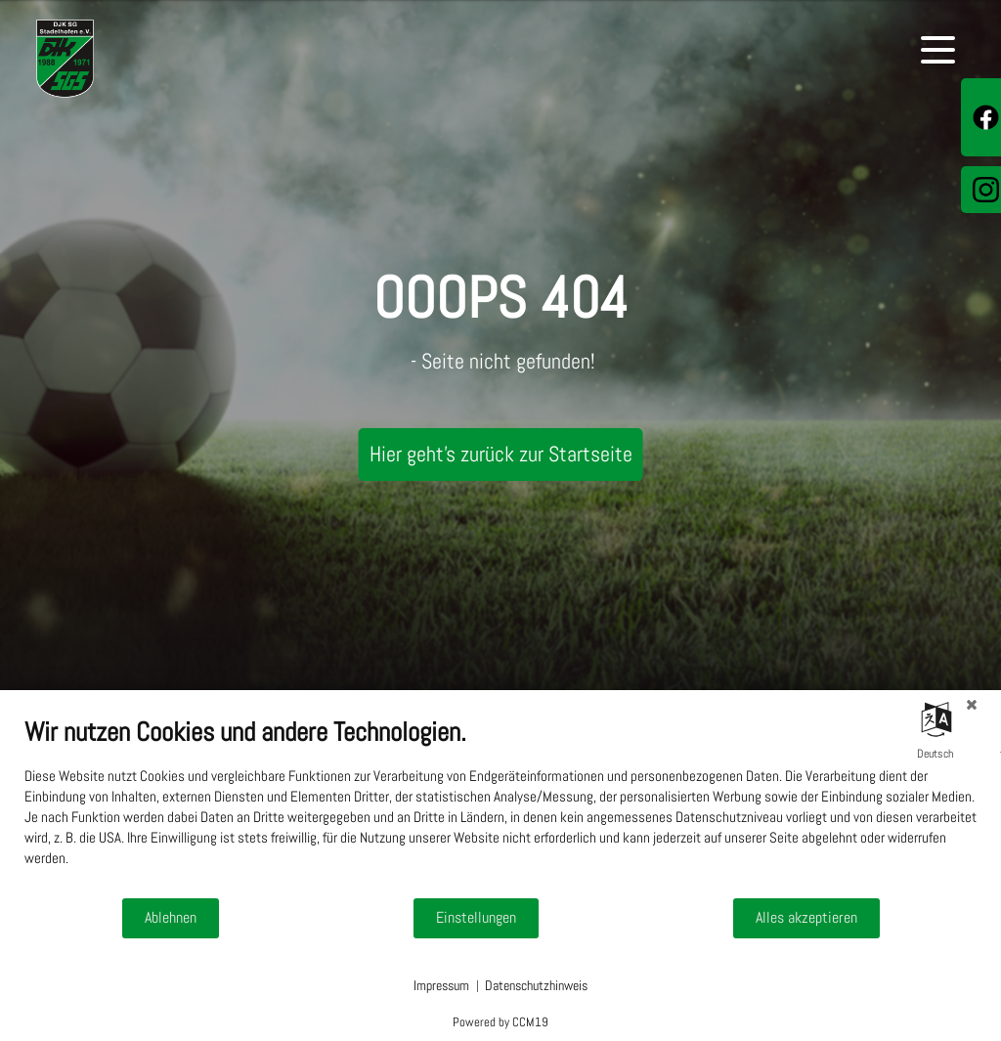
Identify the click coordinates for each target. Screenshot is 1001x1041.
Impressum (441, 985)
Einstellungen (476, 918)
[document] (500, 806)
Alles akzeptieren (806, 918)
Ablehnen (170, 918)
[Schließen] (971, 704)
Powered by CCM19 (500, 1022)
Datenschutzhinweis (536, 985)
